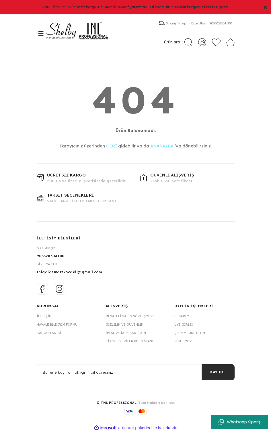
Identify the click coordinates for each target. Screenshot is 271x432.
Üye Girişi (183, 324)
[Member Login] (202, 42)
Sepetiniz (183, 341)
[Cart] (230, 42)
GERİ (111, 146)
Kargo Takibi (49, 333)
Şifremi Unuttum (189, 333)
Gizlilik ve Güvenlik (124, 324)
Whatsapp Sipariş (240, 422)
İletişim (44, 316)
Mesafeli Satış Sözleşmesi (130, 316)
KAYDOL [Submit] (218, 372)
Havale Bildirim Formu (57, 324)
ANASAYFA (161, 146)
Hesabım (181, 316)
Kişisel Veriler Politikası (130, 341)
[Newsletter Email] (136, 372)
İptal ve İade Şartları (126, 333)
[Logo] (79, 34)
